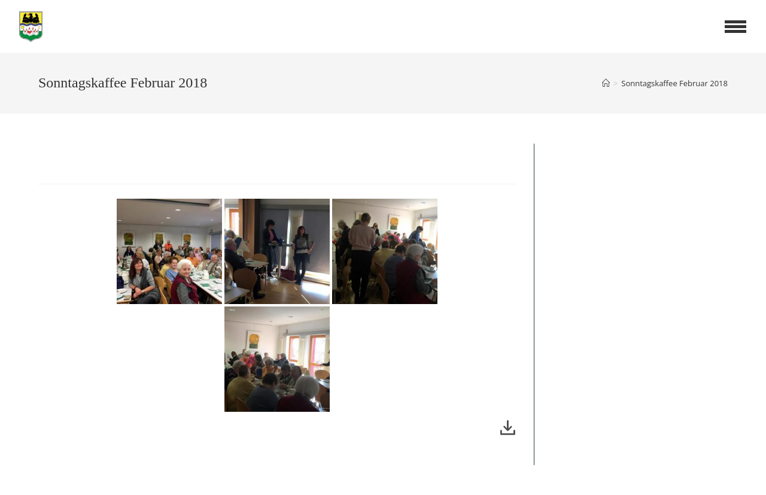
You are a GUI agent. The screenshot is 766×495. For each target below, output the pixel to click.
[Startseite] (606, 83)
